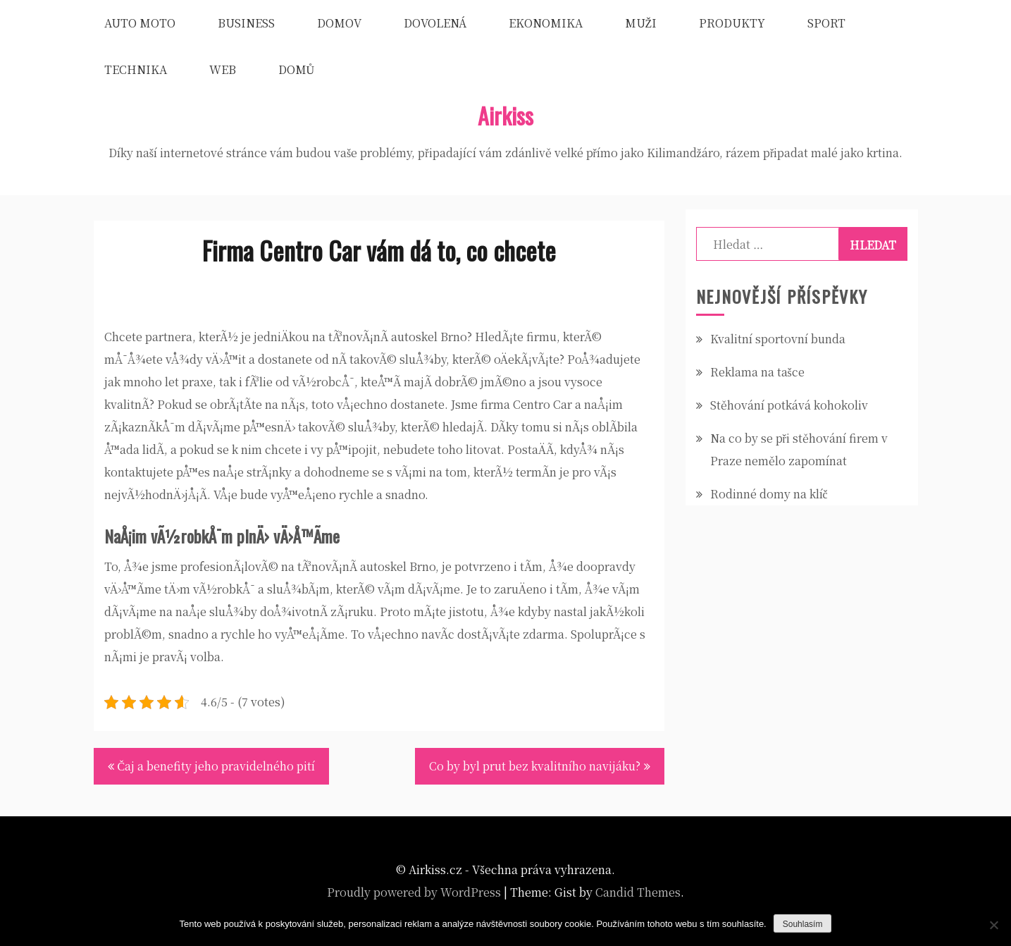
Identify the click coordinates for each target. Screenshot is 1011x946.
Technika (135, 69)
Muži (641, 23)
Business (246, 23)
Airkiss (505, 115)
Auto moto (139, 23)
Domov (339, 23)
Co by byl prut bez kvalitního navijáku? (534, 766)
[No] (993, 925)
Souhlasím (803, 924)
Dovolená (435, 23)
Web (222, 69)
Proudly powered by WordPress (414, 892)
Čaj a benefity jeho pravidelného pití (217, 766)
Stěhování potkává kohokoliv (789, 405)
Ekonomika (546, 23)
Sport (826, 23)
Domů (296, 69)
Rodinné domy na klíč (769, 494)
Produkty (732, 23)
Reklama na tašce (757, 372)
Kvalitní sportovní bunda (777, 339)
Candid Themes (638, 892)
